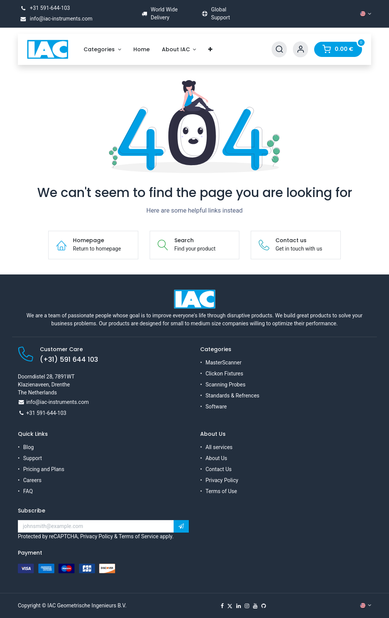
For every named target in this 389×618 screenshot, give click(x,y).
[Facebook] (222, 606)
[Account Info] (300, 49)
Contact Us (219, 469)
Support (32, 458)
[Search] (279, 49)
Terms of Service (138, 536)
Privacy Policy (222, 480)
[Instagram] (247, 606)
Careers (32, 480)
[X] (229, 606)
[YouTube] (255, 606)
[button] (181, 526)
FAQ (28, 491)
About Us (216, 458)
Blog (28, 447)
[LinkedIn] (238, 606)
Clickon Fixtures (224, 373)
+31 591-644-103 (44, 8)
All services (219, 447)
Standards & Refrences (232, 396)
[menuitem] (102, 50)
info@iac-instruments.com (55, 19)
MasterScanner (224, 362)
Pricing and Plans (43, 469)
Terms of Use (221, 491)
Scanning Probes (225, 385)
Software (216, 407)
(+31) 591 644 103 (69, 359)
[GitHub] (263, 606)
